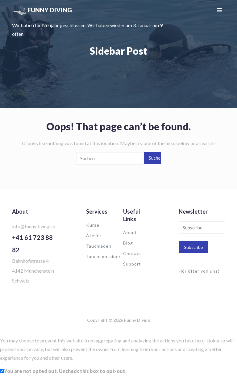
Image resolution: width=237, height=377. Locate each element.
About (130, 232)
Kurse (92, 225)
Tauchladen (98, 246)
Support (132, 263)
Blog (128, 242)
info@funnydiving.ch (33, 226)
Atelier (94, 235)
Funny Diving (49, 10)
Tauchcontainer (103, 256)
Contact (132, 253)
